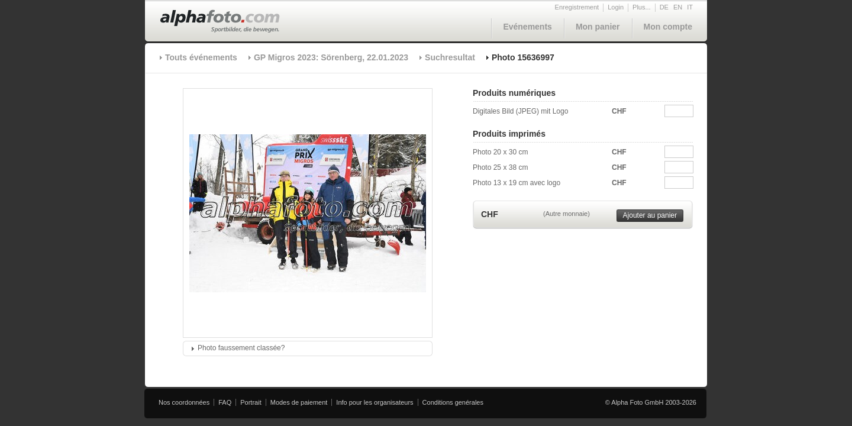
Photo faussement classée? (241, 348)
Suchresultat (450, 57)
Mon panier (598, 26)
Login (616, 7)
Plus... (641, 7)
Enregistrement (577, 7)
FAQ (224, 402)
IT (690, 7)
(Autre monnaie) (566, 213)
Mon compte (668, 26)
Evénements (527, 26)
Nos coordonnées (184, 402)
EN (677, 7)
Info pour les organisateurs (374, 402)
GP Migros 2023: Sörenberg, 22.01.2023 (331, 57)
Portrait (250, 402)
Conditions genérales (452, 402)
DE (664, 7)
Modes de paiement (299, 402)
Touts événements (201, 57)
